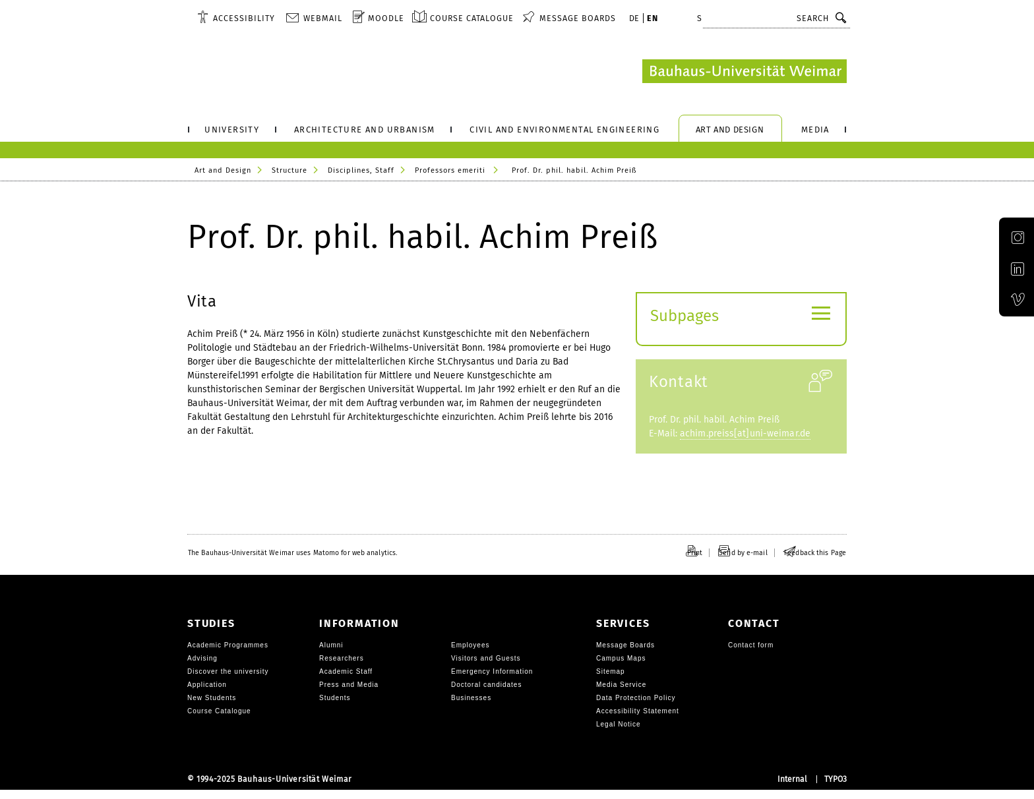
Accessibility (244, 18)
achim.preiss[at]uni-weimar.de (745, 442)
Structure (289, 170)
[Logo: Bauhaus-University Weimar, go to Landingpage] (744, 71)
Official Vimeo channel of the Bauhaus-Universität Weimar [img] (1008, 316)
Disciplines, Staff (361, 170)
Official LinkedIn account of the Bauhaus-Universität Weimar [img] (1008, 283)
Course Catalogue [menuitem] (472, 18)
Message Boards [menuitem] (577, 18)
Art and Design (223, 170)
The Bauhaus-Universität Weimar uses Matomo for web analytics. (292, 562)
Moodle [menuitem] (386, 18)
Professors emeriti (450, 170)
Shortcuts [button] (721, 18)
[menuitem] (236, 18)
